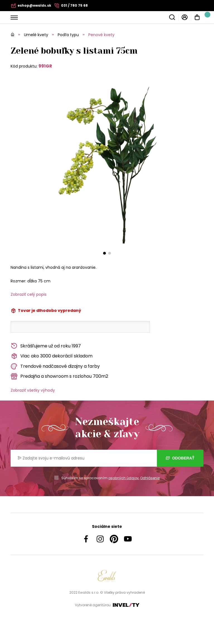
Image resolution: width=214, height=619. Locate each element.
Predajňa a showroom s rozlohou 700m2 (59, 376)
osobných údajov (123, 478)
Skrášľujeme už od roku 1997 (46, 345)
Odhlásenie (150, 478)
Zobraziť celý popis (29, 294)
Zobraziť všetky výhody (33, 390)
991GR (45, 66)
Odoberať (180, 458)
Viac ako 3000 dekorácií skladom (52, 356)
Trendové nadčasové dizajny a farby (55, 366)
